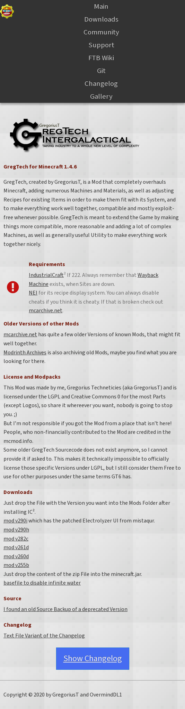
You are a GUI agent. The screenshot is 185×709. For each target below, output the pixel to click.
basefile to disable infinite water (42, 583)
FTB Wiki (101, 58)
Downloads (101, 19)
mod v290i (15, 521)
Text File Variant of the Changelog (44, 636)
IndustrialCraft (46, 275)
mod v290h (16, 530)
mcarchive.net (45, 310)
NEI (33, 293)
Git (101, 71)
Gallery (101, 96)
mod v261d (16, 547)
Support (101, 45)
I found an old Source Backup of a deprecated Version (65, 609)
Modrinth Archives (24, 352)
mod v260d (16, 556)
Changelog (101, 84)
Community (101, 32)
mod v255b (16, 565)
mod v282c (15, 539)
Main (101, 6)
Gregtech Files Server (7, 11)
